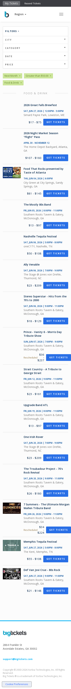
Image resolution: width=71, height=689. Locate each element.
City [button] (35, 39)
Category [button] (35, 48)
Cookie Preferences (16, 684)
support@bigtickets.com (18, 659)
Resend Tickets (33, 3)
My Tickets (11, 3)
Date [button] (35, 56)
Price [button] (35, 64)
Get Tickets (55, 122)
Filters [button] (12, 31)
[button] (20, 14)
